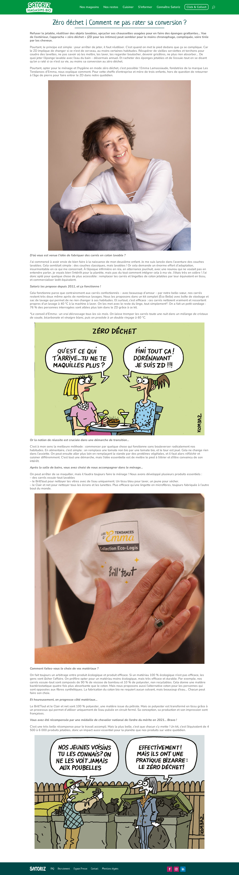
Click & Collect (196, 7)
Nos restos (110, 7)
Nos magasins (89, 7)
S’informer (145, 7)
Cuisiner (128, 7)
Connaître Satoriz (168, 7)
